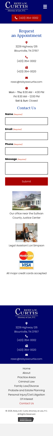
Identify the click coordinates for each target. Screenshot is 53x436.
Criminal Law (26, 381)
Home (26, 368)
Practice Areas (26, 377)
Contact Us (26, 403)
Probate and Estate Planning (26, 390)
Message (15, 159)
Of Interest (26, 399)
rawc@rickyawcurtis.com (26, 82)
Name (13, 114)
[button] (26, 17)
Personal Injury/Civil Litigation (26, 394)
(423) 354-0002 (26, 61)
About (26, 372)
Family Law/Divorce (26, 385)
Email (13, 129)
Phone (13, 144)
